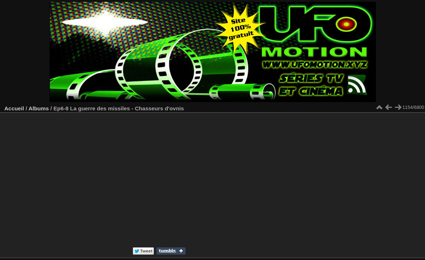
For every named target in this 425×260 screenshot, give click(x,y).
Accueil (14, 108)
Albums (39, 108)
